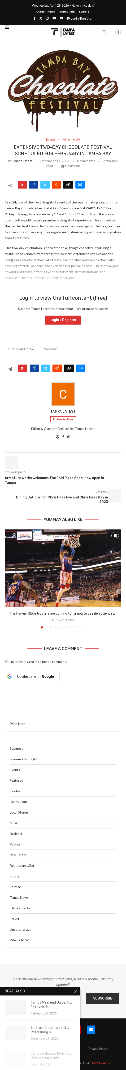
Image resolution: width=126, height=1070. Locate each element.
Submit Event (29, 1049)
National (16, 834)
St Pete (15, 887)
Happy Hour (18, 802)
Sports (15, 876)
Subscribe (67, 11)
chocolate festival (21, 349)
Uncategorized (20, 929)
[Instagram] (47, 18)
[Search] (104, 32)
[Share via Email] (80, 185)
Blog (49, 1049)
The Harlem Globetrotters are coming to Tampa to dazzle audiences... (63, 614)
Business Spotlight (24, 759)
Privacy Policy (97, 1049)
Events (84, 11)
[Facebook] (34, 18)
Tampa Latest (23, 161)
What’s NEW (19, 940)
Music (14, 823)
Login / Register (63, 320)
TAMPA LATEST (101, 1063)
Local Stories (19, 812)
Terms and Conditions (63, 1055)
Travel (14, 919)
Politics (15, 844)
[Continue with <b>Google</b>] (32, 676)
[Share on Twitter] (45, 185)
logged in (30, 662)
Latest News (45, 11)
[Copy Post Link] (68, 185)
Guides (15, 791)
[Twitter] (40, 18)
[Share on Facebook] (33, 185)
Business (16, 748)
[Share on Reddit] (56, 185)
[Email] (61, 18)
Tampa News (19, 897)
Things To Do (20, 908)
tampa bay (50, 349)
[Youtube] (54, 18)
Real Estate (18, 855)
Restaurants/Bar (22, 865)
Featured (16, 780)
